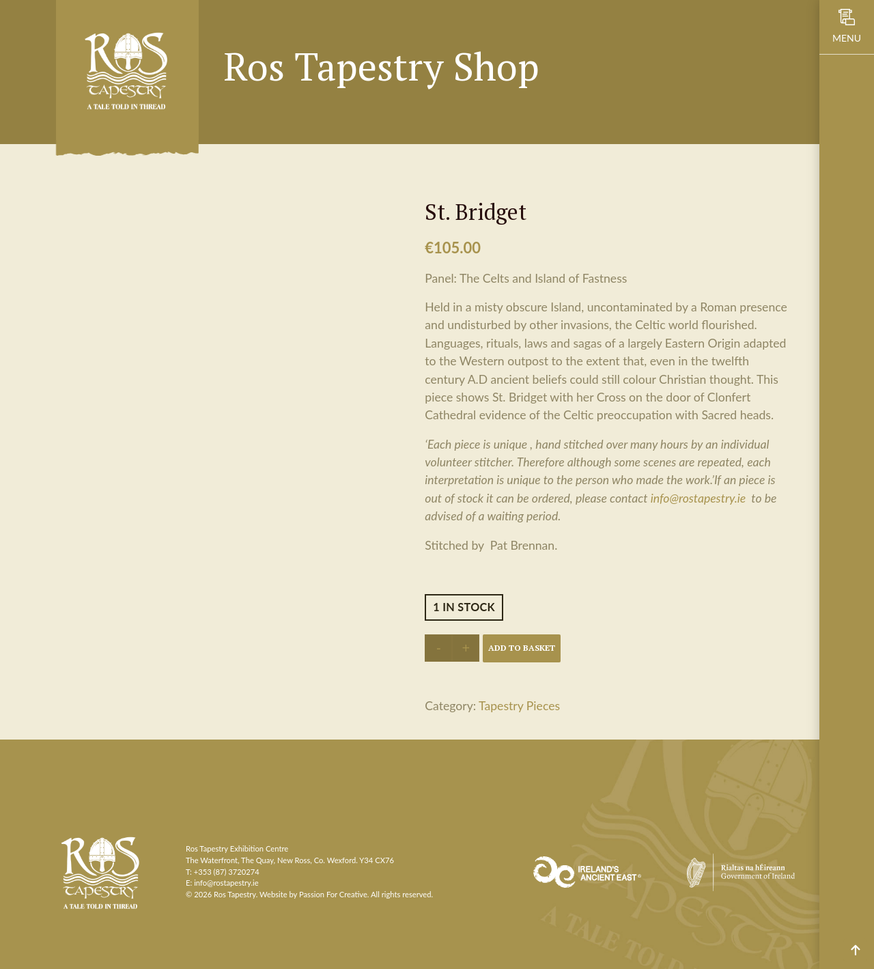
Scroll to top (855, 950)
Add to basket (521, 648)
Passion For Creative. (334, 894)
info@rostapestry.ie (698, 498)
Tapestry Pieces (519, 706)
